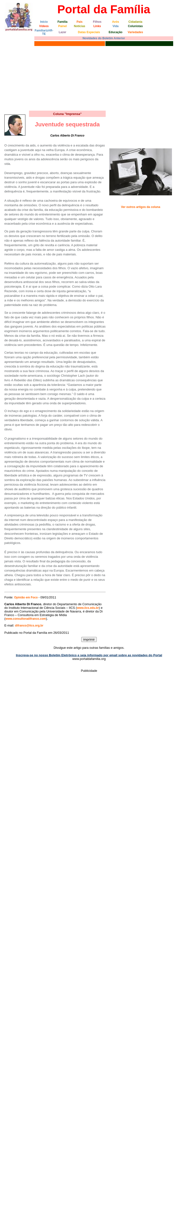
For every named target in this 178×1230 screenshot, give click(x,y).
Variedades (135, 32)
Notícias (79, 26)
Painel (62, 26)
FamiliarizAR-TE (44, 32)
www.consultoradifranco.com (25, 618)
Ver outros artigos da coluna (140, 207)
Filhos (97, 21)
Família (62, 21)
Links (97, 26)
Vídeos (44, 26)
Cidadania (135, 21)
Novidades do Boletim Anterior (103, 38)
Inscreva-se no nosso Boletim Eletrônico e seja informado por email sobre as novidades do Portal (89, 655)
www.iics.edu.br (88, 608)
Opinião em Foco (26, 597)
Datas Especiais (89, 32)
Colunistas (135, 26)
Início (44, 21)
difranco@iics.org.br (29, 625)
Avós (115, 21)
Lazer (62, 32)
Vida (115, 26)
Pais (80, 21)
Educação (115, 32)
